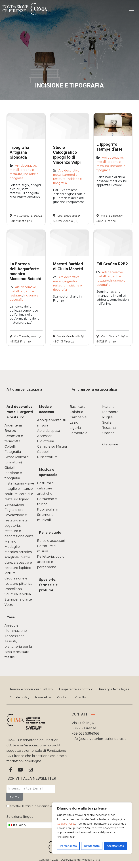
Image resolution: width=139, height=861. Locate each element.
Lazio (74, 422)
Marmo (10, 541)
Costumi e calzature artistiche (45, 488)
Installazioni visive (19, 483)
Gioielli (10, 468)
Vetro (9, 605)
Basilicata (77, 407)
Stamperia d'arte (18, 599)
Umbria (108, 433)
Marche (108, 407)
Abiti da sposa (48, 431)
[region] (92, 828)
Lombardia (78, 433)
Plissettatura (47, 457)
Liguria (75, 428)
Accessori (44, 436)
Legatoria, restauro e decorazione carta (19, 531)
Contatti (63, 697)
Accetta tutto (115, 846)
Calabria (76, 412)
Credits (80, 697)
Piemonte (110, 412)
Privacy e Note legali (114, 689)
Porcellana (13, 589)
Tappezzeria (15, 636)
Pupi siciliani (47, 509)
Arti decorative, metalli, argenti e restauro (23, 170)
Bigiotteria (45, 441)
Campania (78, 417)
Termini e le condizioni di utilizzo (42, 806)
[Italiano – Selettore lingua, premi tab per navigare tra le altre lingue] (32, 825)
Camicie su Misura (52, 447)
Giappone (110, 444)
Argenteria (13, 425)
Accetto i (34, 806)
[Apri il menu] (131, 8)
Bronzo (10, 431)
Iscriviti (14, 796)
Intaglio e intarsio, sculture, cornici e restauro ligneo (19, 494)
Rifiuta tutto (92, 846)
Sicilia (107, 422)
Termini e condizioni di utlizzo (31, 689)
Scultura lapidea (18, 594)
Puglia (107, 417)
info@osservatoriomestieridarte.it (99, 739)
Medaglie (12, 547)
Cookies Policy (66, 823)
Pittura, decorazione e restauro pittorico (19, 578)
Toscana (109, 428)
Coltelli (10, 447)
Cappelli (43, 452)
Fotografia (13, 452)
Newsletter (43, 697)
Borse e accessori (51, 541)
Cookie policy (19, 697)
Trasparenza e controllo (75, 689)
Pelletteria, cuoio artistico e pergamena (50, 562)
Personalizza (68, 846)
